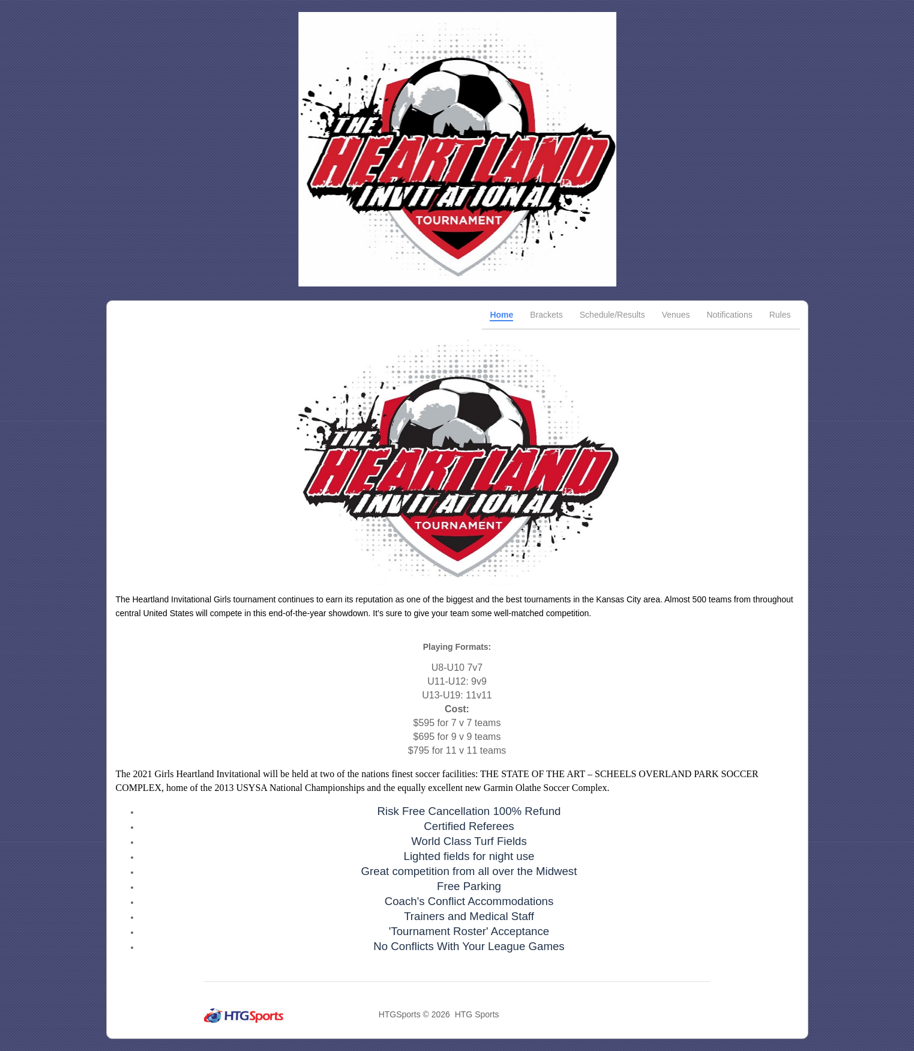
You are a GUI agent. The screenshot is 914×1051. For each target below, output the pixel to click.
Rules (780, 315)
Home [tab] (501, 315)
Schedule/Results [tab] (612, 315)
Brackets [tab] (546, 315)
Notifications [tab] (729, 315)
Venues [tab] (676, 315)
